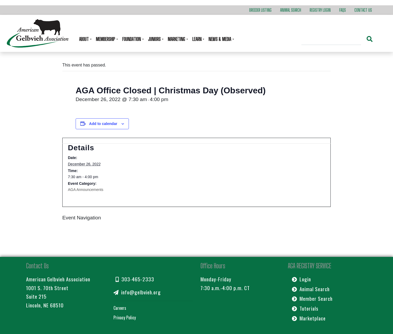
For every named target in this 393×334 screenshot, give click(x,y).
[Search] (331, 40)
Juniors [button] (155, 39)
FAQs (342, 9)
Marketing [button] (177, 39)
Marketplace (309, 318)
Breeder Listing (260, 9)
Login (301, 279)
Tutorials (305, 308)
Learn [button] (197, 39)
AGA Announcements (85, 189)
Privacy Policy (124, 317)
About (84, 39)
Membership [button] (106, 39)
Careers (119, 308)
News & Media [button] (220, 39)
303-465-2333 (135, 279)
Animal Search (290, 9)
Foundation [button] (132, 39)
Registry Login (320, 9)
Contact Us (363, 9)
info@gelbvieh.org (137, 292)
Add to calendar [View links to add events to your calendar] (103, 124)
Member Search (312, 298)
